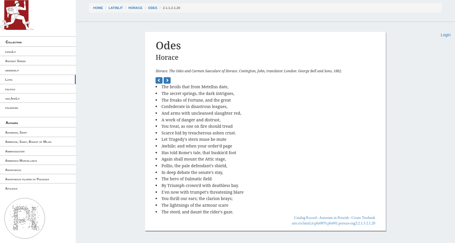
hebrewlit (12, 70)
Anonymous (13, 170)
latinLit (116, 8)
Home (98, 8)
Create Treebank (363, 217)
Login (446, 35)
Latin (8, 79)
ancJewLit (12, 98)
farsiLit (10, 51)
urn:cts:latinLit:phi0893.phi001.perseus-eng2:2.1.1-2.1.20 (333, 223)
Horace (135, 8)
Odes (152, 8)
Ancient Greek (15, 61)
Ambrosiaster (15, 151)
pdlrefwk (11, 107)
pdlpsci (10, 89)
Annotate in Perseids (334, 217)
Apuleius (11, 188)
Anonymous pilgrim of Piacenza (27, 179)
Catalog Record (305, 217)
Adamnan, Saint (16, 132)
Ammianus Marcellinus (21, 160)
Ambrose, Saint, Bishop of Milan (28, 141)
